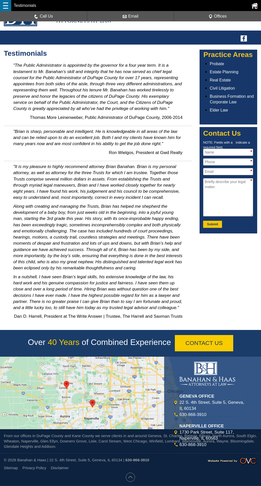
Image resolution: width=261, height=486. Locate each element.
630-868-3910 (192, 414)
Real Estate (220, 80)
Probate (217, 64)
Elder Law (219, 110)
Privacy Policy (34, 468)
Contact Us (204, 343)
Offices (217, 16)
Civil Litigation (222, 88)
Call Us (43, 16)
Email (130, 16)
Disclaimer (60, 468)
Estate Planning (224, 72)
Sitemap (11, 468)
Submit (212, 224)
